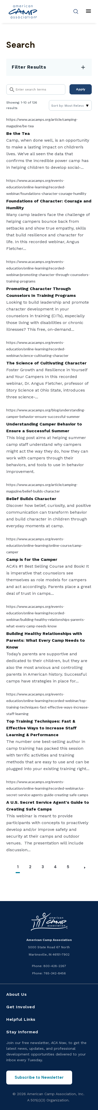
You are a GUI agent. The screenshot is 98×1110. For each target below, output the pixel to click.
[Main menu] (88, 11)
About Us (16, 994)
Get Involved (20, 1006)
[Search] (35, 89)
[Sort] (70, 105)
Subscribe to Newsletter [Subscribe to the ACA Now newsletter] (39, 1077)
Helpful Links (21, 1019)
